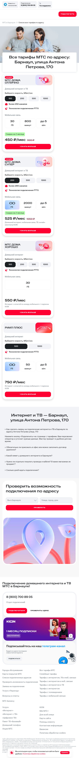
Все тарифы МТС (47, 670)
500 (34, 98)
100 (10, 98)
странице (34, 743)
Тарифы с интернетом (50, 689)
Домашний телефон (11, 725)
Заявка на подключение (13, 686)
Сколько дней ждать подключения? (21, 470)
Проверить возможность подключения (20, 682)
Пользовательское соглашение (30, 742)
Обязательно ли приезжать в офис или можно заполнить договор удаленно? (35, 448)
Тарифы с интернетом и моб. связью (56, 681)
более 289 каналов (18, 186)
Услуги (5, 707)
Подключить (27, 436)
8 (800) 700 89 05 (28, 5)
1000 (45, 98)
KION (42, 707)
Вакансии (44, 729)
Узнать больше (28, 146)
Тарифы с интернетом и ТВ (52, 685)
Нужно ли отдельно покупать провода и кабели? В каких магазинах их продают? (37, 463)
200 (22, 98)
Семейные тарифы (48, 674)
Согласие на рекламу (23, 740)
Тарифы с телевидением (51, 692)
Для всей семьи (47, 715)
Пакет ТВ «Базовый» (11, 721)
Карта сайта (45, 718)
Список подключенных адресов (16, 678)
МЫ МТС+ (44, 711)
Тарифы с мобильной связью (53, 696)
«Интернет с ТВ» (9, 714)
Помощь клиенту (47, 722)
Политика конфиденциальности (57, 739)
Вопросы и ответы (10, 696)
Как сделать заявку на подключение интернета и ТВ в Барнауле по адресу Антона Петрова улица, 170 (36, 430)
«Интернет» (7, 710)
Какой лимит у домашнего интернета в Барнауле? (28, 456)
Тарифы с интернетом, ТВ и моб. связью (58, 678)
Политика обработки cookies (53, 733)
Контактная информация (51, 726)
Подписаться (14, 658)
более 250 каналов (18, 104)
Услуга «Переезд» (10, 691)
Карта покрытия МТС (12, 674)
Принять (65, 752)
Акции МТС (7, 729)
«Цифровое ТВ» (9, 718)
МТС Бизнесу (8, 701)
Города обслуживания (12, 670)
